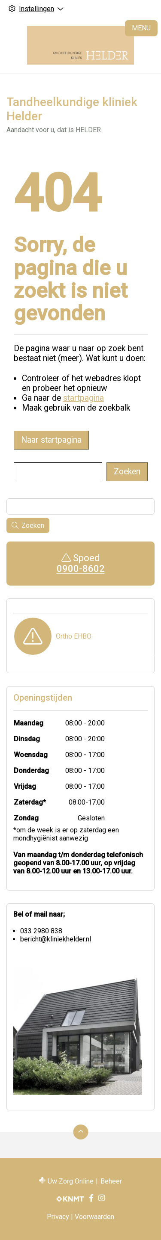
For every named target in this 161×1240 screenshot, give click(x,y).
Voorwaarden (94, 1217)
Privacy (58, 1217)
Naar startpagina (51, 440)
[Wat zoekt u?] (58, 471)
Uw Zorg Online (71, 1181)
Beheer (111, 1181)
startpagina (83, 398)
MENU (141, 28)
